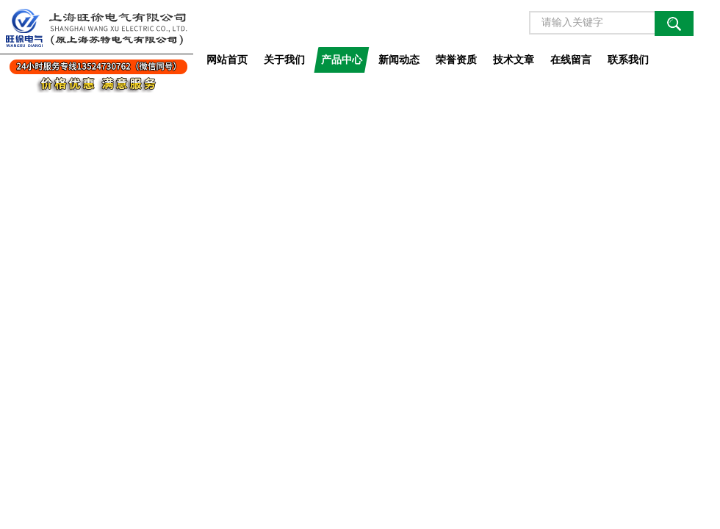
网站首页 (227, 59)
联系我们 (628, 59)
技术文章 (513, 59)
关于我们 (284, 59)
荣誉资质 (456, 59)
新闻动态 (399, 59)
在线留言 (570, 59)
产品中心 (341, 59)
